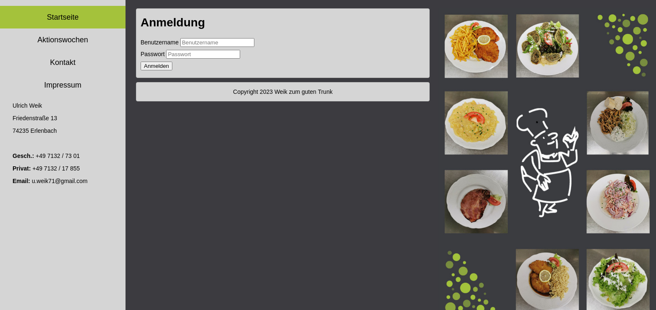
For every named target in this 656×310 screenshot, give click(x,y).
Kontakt (62, 62)
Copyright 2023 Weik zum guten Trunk (283, 91)
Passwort (153, 54)
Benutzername (160, 42)
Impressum (62, 85)
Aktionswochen (62, 40)
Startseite (63, 17)
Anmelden (156, 66)
